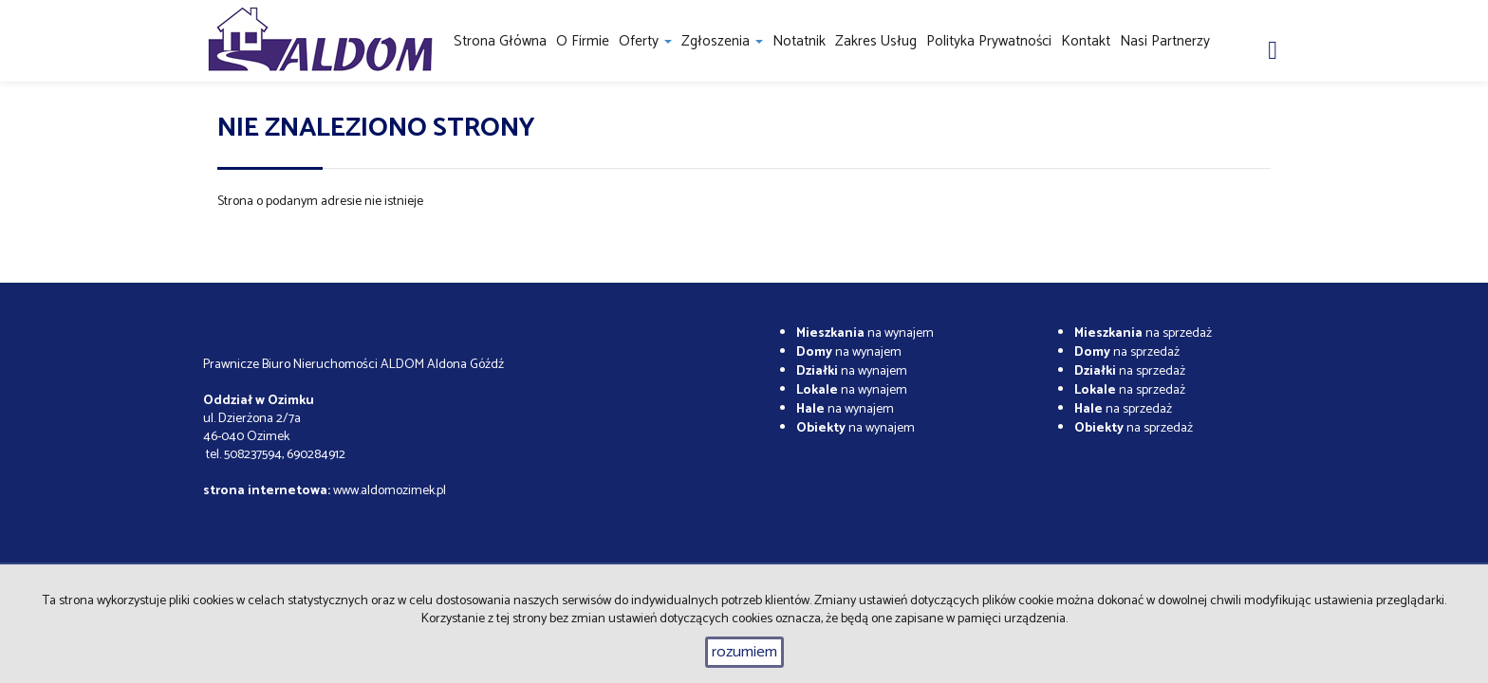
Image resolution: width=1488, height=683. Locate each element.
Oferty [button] (645, 41)
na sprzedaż (1143, 333)
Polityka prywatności (988, 41)
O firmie (582, 41)
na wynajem (865, 333)
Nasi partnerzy (1165, 41)
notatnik (799, 41)
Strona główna (500, 41)
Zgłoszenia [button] (722, 41)
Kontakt (1085, 41)
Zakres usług (876, 41)
